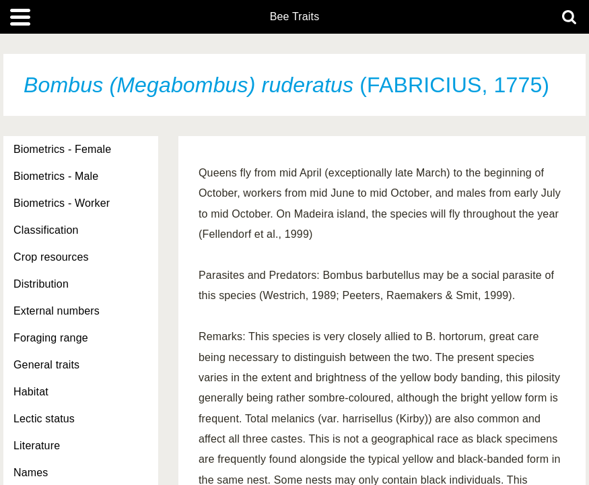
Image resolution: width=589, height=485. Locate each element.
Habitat (30, 391)
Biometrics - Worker (61, 203)
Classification (46, 230)
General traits (46, 364)
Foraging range (50, 338)
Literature (36, 445)
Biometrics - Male (55, 176)
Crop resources (51, 257)
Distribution (41, 284)
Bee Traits (295, 16)
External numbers (56, 311)
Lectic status (44, 418)
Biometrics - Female (62, 149)
